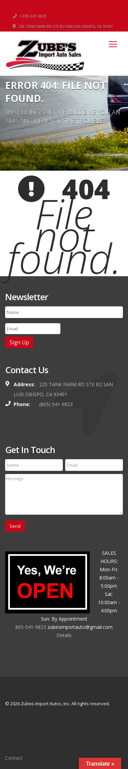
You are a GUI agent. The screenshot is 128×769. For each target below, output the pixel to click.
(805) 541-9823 (56, 404)
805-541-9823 (30, 627)
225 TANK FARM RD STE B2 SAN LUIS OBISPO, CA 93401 (63, 26)
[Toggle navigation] (113, 44)
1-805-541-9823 (29, 16)
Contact (14, 758)
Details (64, 635)
